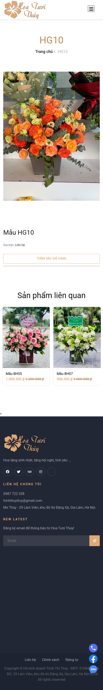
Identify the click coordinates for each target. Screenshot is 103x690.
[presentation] (4, 338)
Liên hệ (30, 660)
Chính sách (50, 660)
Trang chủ (44, 51)
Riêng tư (71, 660)
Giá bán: (14, 245)
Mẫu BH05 (14, 374)
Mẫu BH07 (65, 374)
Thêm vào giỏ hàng (51, 258)
